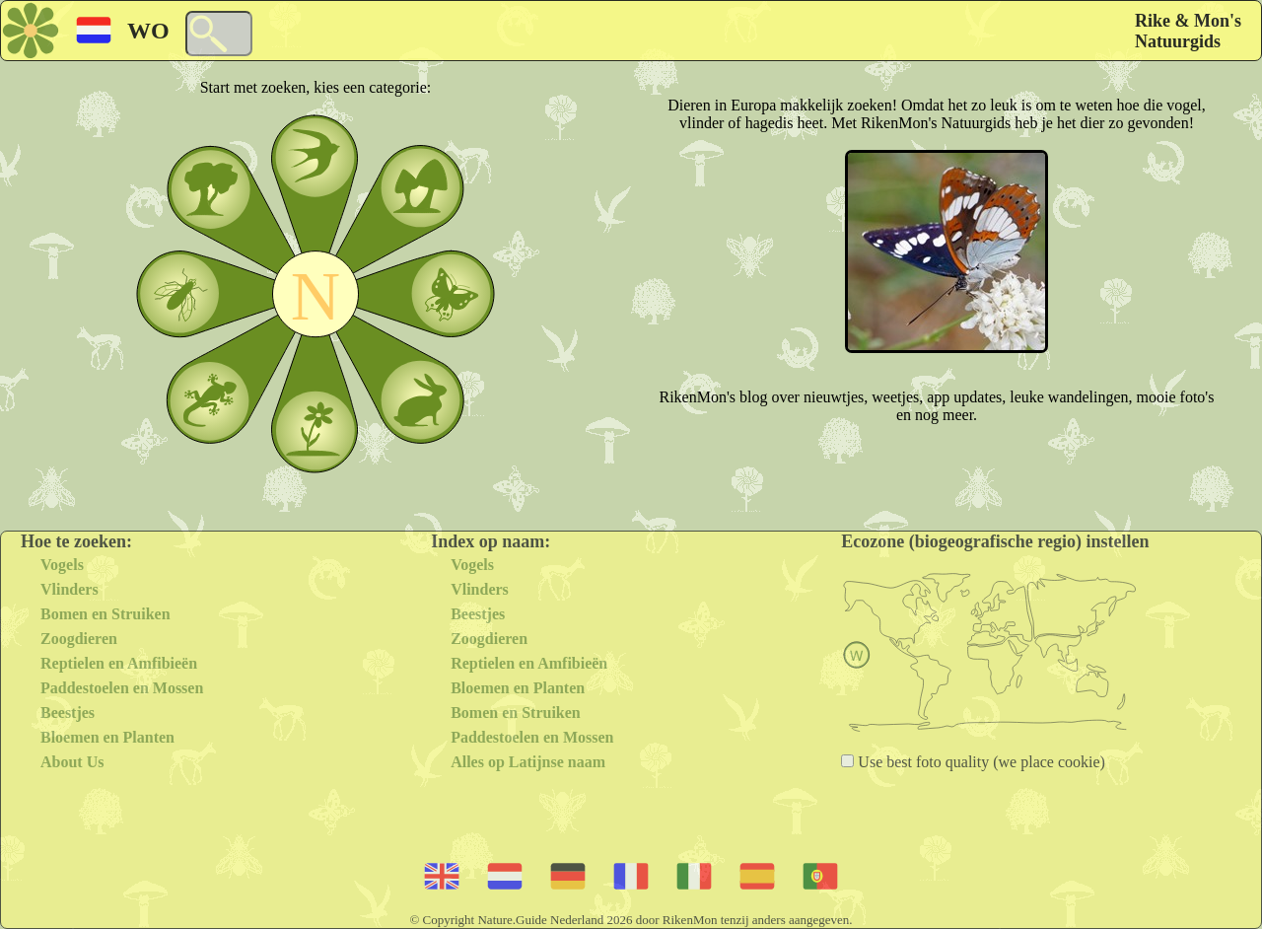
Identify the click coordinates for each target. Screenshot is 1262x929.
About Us (72, 761)
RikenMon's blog (714, 397)
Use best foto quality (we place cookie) (979, 761)
